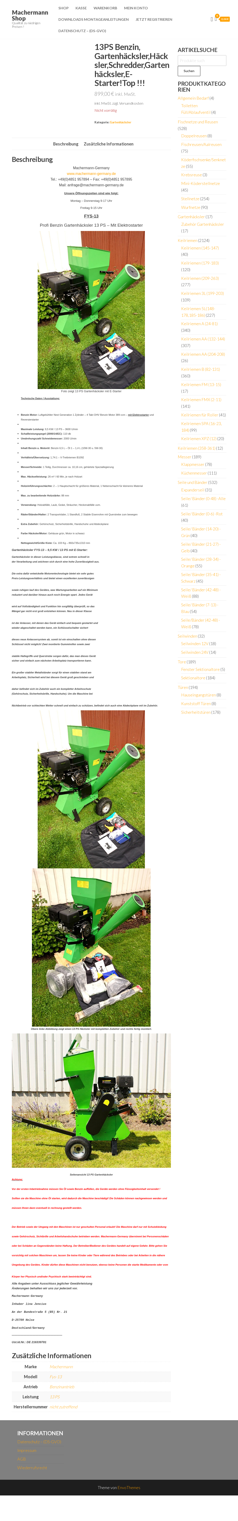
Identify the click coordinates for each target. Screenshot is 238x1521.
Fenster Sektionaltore (200, 669)
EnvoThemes (129, 1513)
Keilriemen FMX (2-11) (201, 399)
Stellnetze (190, 198)
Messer (184, 456)
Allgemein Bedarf (193, 98)
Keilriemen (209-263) (200, 278)
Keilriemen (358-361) (196, 448)
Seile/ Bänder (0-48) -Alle (203, 498)
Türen (183, 687)
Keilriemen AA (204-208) (203, 354)
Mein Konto (136, 8)
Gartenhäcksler (120, 122)
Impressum (26, 1476)
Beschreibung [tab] (65, 169)
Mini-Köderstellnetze (200, 183)
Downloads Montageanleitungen (93, 19)
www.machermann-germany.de (91, 199)
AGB (21, 1484)
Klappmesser (192, 464)
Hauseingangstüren (198, 694)
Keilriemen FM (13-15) (201, 384)
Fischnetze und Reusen (198, 121)
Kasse (81, 8)
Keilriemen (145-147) (200, 247)
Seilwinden (187, 636)
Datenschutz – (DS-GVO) (82, 31)
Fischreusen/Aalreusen (201, 144)
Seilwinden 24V (195, 652)
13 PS (54, 1422)
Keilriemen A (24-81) (199, 323)
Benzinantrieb (62, 1412)
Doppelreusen (194, 135)
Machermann (61, 1392)
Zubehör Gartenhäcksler (202, 224)
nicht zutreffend (63, 1432)
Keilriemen (187, 240)
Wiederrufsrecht (32, 1493)
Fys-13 (56, 1402)
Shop (63, 8)
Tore (182, 661)
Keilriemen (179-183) (200, 262)
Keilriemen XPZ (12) (199, 438)
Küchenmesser (194, 472)
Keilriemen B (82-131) (200, 369)
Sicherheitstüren (196, 712)
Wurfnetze (190, 207)
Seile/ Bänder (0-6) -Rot (202, 513)
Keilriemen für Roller (199, 414)
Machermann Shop (30, 15)
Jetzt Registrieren (154, 19)
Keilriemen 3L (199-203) (202, 293)
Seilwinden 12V (195, 643)
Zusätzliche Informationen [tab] (108, 169)
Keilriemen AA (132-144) (203, 338)
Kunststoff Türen (196, 703)
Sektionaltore (193, 677)
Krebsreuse (191, 174)
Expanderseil (192, 489)
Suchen (189, 71)
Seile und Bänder (192, 482)
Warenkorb (105, 8)
